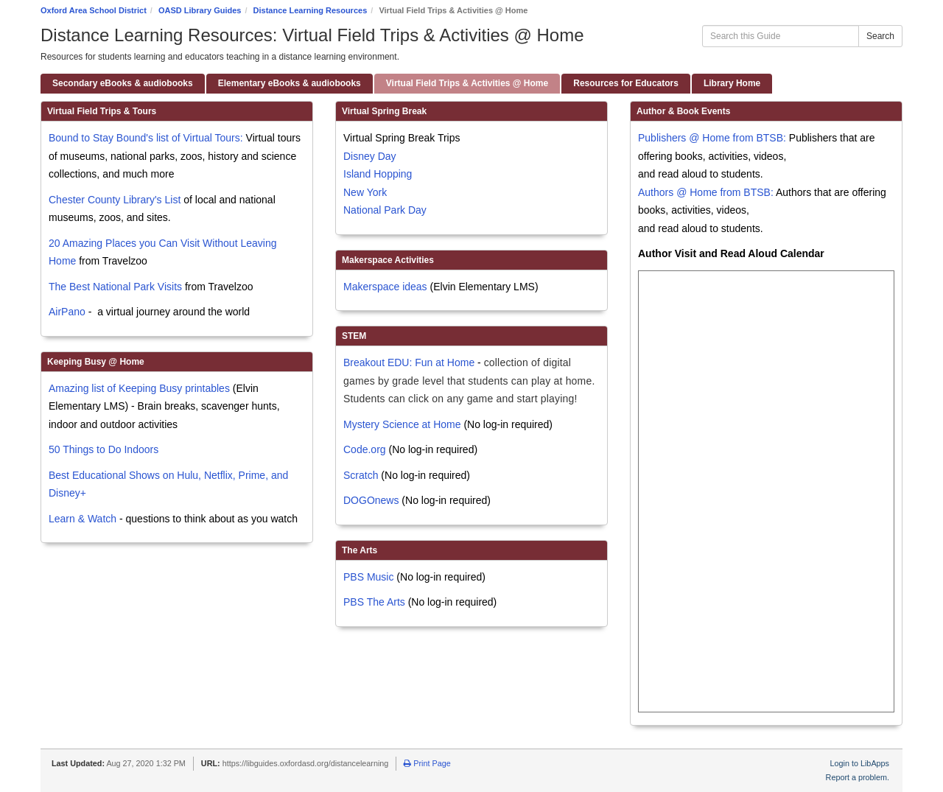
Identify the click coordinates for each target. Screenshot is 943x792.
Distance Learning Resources (310, 10)
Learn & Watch (82, 519)
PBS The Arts (374, 602)
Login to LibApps (859, 763)
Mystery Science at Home (402, 424)
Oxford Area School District (94, 10)
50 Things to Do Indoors (103, 449)
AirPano (67, 312)
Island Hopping (377, 174)
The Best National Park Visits (115, 286)
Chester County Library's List (114, 200)
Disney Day (369, 156)
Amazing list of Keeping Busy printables (139, 388)
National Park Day (385, 210)
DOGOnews (371, 500)
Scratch (360, 475)
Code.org (364, 449)
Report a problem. (857, 777)
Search (880, 36)
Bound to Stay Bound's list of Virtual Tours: (146, 138)
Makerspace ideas (385, 286)
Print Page (427, 763)
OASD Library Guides (199, 10)
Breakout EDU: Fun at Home (408, 362)
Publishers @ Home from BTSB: (713, 138)
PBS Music (368, 577)
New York (365, 192)
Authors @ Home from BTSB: (707, 192)
